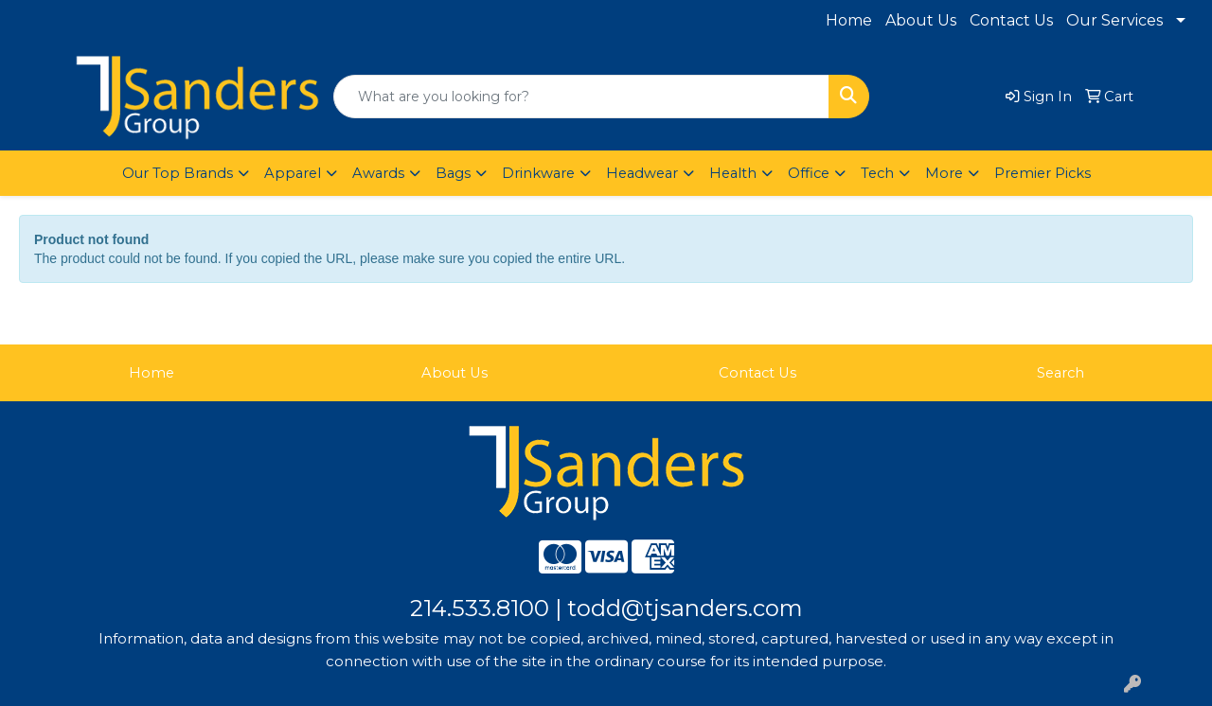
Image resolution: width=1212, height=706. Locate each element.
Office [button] (808, 173)
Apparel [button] (292, 173)
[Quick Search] (581, 96)
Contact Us (1011, 20)
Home (849, 20)
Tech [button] (877, 173)
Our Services (1114, 20)
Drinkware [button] (538, 173)
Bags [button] (453, 173)
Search (1060, 372)
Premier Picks (1042, 173)
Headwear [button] (642, 173)
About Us (920, 20)
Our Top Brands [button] (177, 173)
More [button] (944, 173)
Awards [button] (378, 173)
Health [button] (733, 173)
